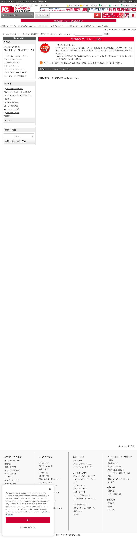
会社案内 (132, 2)
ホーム (5, 34)
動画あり (9, 116)
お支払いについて (80, 489)
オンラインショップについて (84, 508)
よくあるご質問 (32, 5)
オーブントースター (15, 69)
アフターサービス (45, 482)
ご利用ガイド (44, 5)
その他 (75, 514)
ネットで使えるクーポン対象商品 (18, 96)
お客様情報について (80, 505)
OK (27, 520)
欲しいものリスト (129, 5)
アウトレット (41, 15)
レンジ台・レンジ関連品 (17, 76)
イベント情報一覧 (114, 494)
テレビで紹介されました (27, 26)
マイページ (115, 5)
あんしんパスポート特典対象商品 (18, 92)
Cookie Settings (27, 527)
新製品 (8, 99)
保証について (78, 511)
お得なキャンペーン (75, 26)
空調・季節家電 (10, 467)
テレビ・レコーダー (12, 480)
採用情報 (123, 2)
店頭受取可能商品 (12, 113)
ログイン (104, 5)
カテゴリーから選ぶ (9, 15)
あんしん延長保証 (114, 467)
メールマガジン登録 (90, 5)
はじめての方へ (19, 5)
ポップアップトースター (17, 72)
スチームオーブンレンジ (17, 56)
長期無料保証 (113, 463)
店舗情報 (111, 487)
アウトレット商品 (12, 109)
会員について (44, 469)
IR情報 (110, 506)
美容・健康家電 (10, 474)
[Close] (50, 489)
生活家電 (8, 464)
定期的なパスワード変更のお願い (68, 21)
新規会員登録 (74, 5)
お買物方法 (43, 473)
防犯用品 (87, 26)
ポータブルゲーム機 (100, 26)
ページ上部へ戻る (127, 446)
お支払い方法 (44, 476)
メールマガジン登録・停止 (83, 467)
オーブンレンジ (14, 59)
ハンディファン (43, 26)
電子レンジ (12, 66)
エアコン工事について (81, 495)
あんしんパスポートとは (82, 464)
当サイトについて (45, 466)
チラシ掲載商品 (12, 106)
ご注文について (79, 485)
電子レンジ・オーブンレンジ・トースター (56, 34)
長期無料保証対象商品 (14, 89)
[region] (28, 510)
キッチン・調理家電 (30, 34)
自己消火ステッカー (58, 26)
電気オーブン (13, 63)
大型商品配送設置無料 (116, 470)
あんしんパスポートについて (84, 476)
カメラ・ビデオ (10, 484)
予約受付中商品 (12, 102)
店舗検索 (111, 491)
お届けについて (79, 492)
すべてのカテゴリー (12, 460)
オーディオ (9, 477)
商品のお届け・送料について (50, 479)
